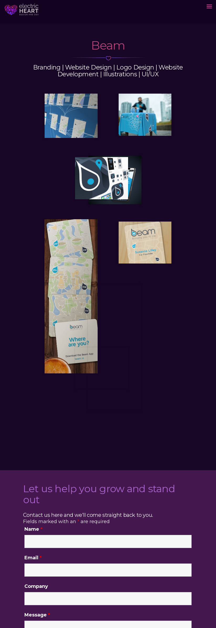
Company (36, 586)
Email (33, 557)
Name (33, 529)
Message (37, 615)
